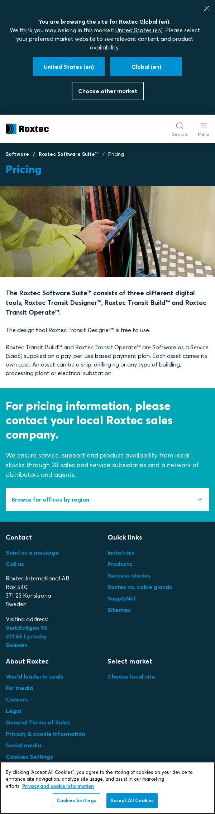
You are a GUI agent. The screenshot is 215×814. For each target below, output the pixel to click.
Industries (121, 552)
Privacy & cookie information (45, 733)
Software (17, 154)
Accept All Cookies (132, 800)
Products (120, 564)
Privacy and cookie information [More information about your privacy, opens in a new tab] (58, 786)
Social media (23, 745)
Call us (15, 564)
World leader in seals (34, 676)
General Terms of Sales (38, 722)
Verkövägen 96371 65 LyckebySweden (27, 636)
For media (19, 687)
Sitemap (119, 609)
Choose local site (131, 676)
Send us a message (32, 552)
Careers (17, 699)
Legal (13, 710)
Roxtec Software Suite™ (69, 154)
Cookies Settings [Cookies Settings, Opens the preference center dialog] (76, 800)
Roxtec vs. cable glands (140, 586)
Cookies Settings (29, 756)
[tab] (107, 499)
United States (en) (139, 30)
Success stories (129, 575)
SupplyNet (122, 598)
